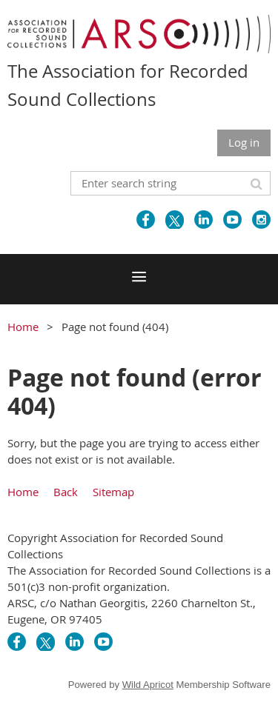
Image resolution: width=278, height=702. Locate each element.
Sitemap (113, 491)
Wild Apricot (147, 684)
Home (23, 326)
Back (65, 491)
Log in (243, 142)
